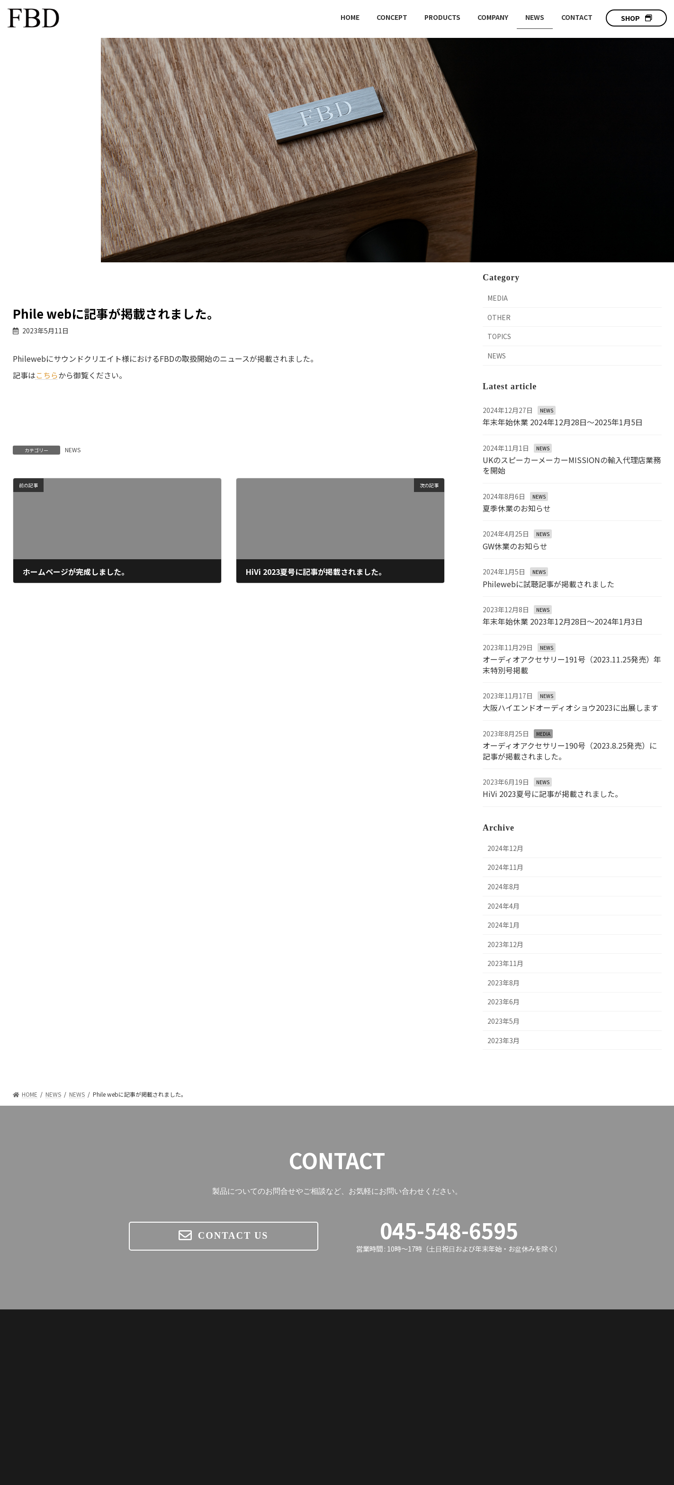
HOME (356, 1340)
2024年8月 (503, 886)
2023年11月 (505, 963)
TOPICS (499, 336)
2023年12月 (505, 944)
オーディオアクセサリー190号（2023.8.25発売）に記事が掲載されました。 (570, 750)
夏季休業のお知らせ (517, 508)
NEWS (73, 450)
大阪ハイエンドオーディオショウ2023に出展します (570, 707)
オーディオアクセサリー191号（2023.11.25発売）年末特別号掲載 (572, 664)
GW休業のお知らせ (515, 546)
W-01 (485, 1371)
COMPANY (594, 1357)
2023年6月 (503, 1001)
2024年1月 (503, 925)
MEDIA (497, 298)
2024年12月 (505, 848)
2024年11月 (505, 867)
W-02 (485, 1383)
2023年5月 (503, 1021)
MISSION (480, 1396)
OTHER (499, 317)
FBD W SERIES (487, 1358)
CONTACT (593, 1373)
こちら (47, 375)
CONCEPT (363, 1357)
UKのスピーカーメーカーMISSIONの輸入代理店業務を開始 (572, 465)
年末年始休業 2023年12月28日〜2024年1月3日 (563, 621)
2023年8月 (503, 982)
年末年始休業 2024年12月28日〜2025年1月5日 (563, 422)
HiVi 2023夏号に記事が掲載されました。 (552, 793)
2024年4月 (503, 906)
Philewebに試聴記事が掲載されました (548, 584)
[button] (636, 18)
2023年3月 (503, 1040)
